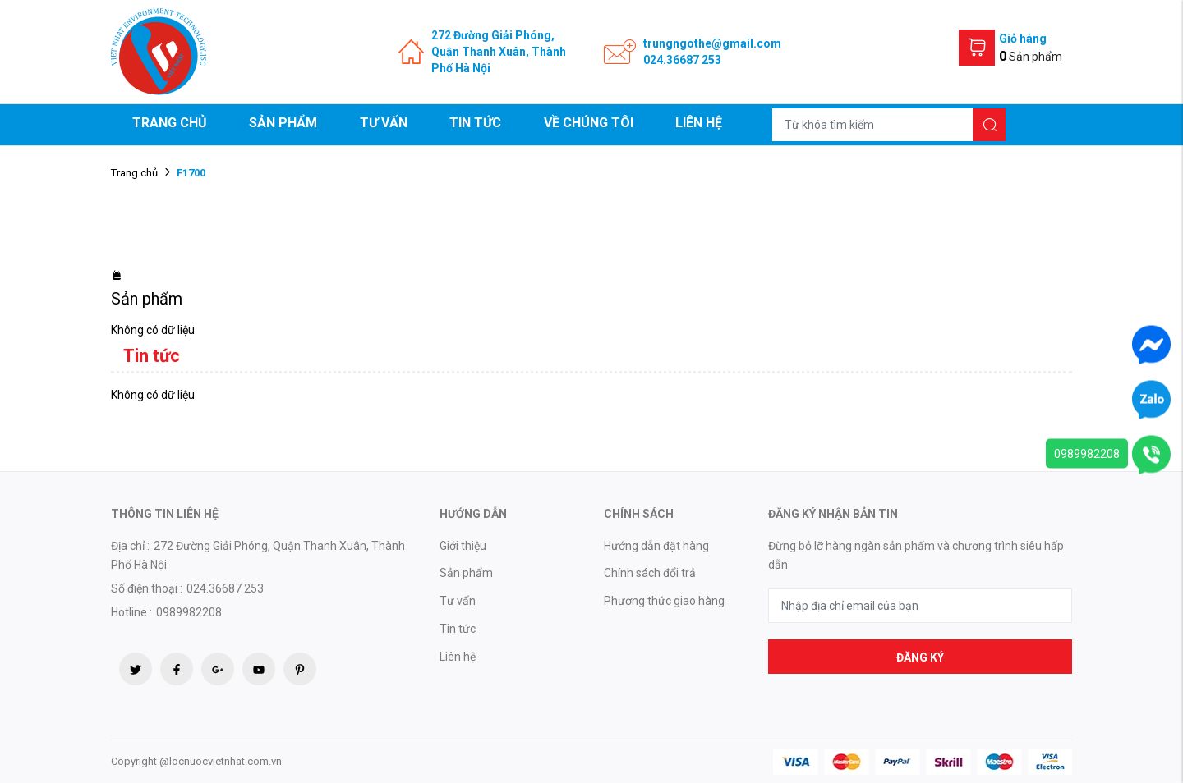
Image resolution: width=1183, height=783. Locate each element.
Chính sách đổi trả (650, 572)
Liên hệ (698, 122)
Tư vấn (383, 122)
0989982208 (1087, 453)
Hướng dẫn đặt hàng (656, 545)
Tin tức (475, 122)
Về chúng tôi (588, 122)
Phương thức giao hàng (664, 600)
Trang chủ (169, 122)
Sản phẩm (283, 122)
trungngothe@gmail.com (712, 43)
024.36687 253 (682, 59)
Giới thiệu (463, 545)
